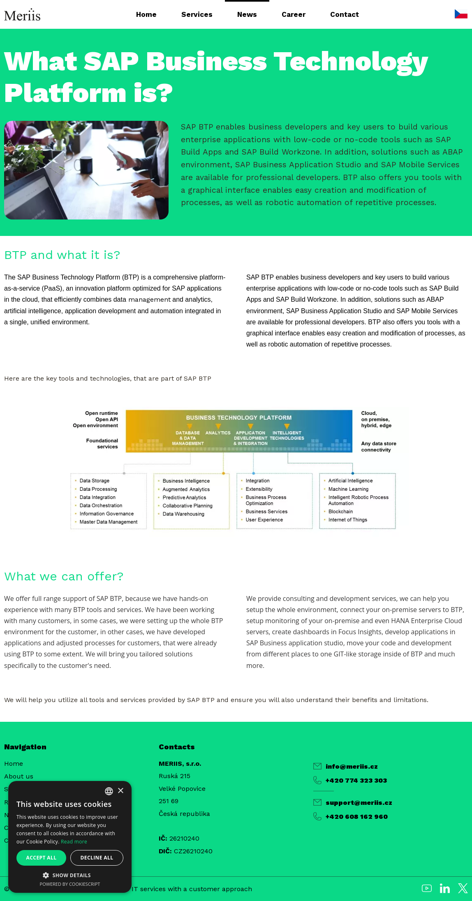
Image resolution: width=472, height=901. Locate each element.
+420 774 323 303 (350, 780)
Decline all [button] (97, 857)
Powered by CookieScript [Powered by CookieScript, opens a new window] (70, 884)
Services (197, 14)
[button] (69, 875)
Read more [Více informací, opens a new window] (74, 841)
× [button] (120, 791)
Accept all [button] (41, 857)
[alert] (70, 837)
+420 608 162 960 (350, 816)
